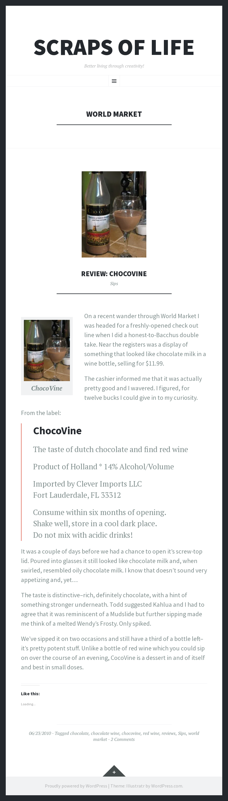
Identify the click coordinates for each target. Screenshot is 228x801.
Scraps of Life (114, 46)
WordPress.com (166, 786)
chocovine (131, 733)
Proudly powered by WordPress (76, 786)
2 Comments (123, 739)
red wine (151, 733)
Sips (114, 283)
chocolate (79, 733)
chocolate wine (105, 733)
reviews (169, 733)
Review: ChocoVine (114, 273)
